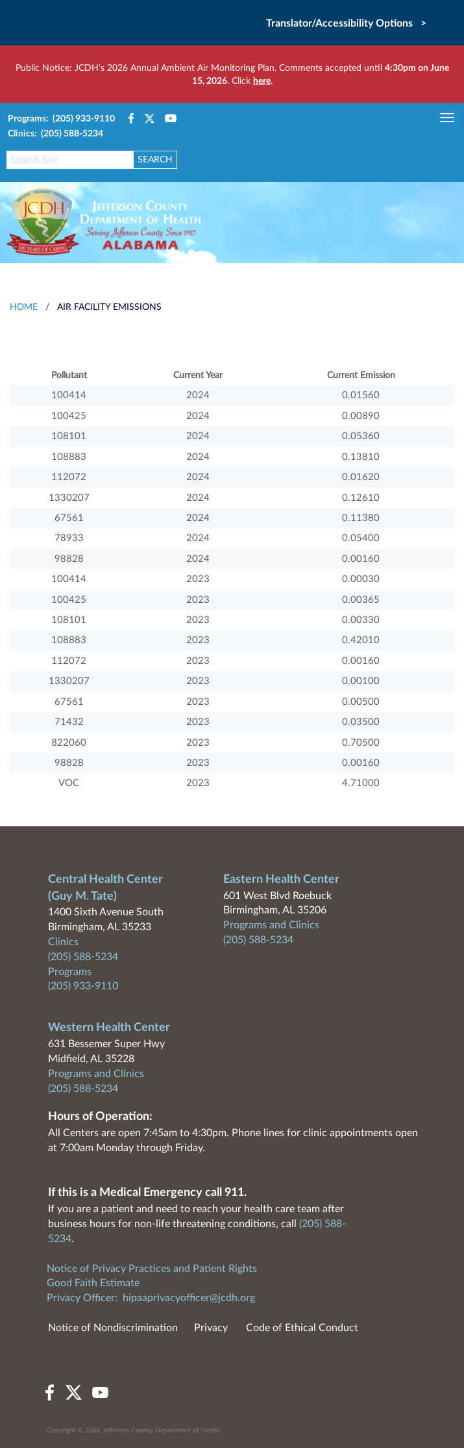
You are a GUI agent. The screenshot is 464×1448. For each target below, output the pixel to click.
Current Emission (361, 375)
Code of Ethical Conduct (302, 1328)
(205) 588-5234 (83, 957)
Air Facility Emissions (109, 307)
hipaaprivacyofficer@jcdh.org (189, 1298)
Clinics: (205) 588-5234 (55, 133)
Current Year (198, 375)
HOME (24, 307)
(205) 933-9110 (83, 986)
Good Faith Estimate (93, 1283)
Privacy (211, 1328)
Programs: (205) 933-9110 (61, 118)
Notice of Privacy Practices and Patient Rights (152, 1269)
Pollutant (69, 375)
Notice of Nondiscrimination (113, 1328)
